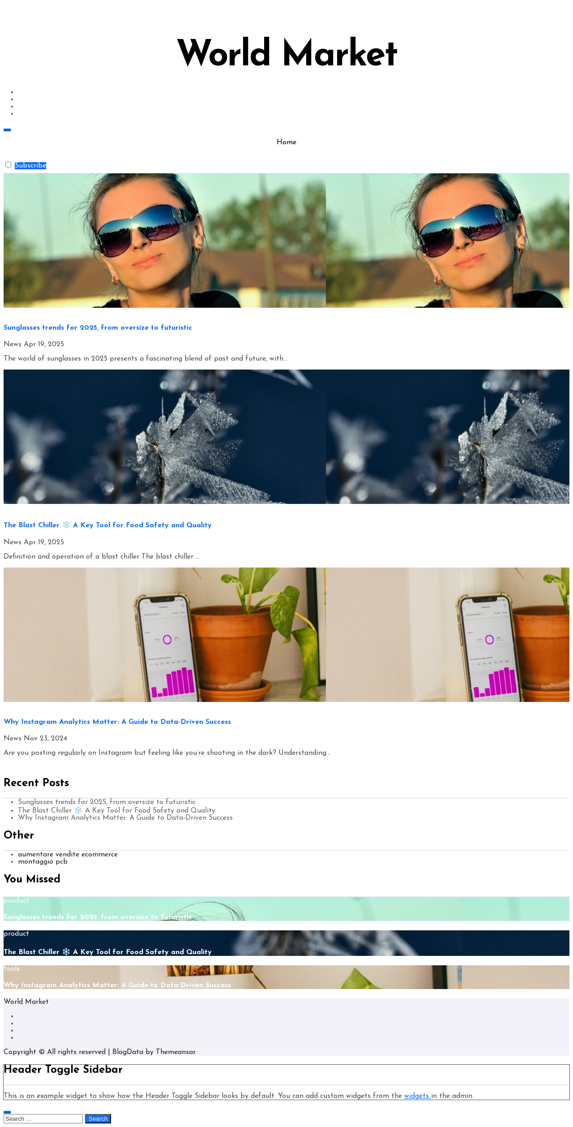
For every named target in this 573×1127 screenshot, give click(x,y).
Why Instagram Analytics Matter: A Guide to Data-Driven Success (117, 722)
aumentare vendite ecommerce (68, 854)
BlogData (127, 1052)
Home (286, 142)
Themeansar (175, 1052)
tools (12, 705)
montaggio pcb (43, 861)
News (14, 344)
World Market (286, 56)
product (16, 311)
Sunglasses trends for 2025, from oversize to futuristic (98, 327)
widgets (417, 1096)
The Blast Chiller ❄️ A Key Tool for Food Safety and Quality (108, 525)
